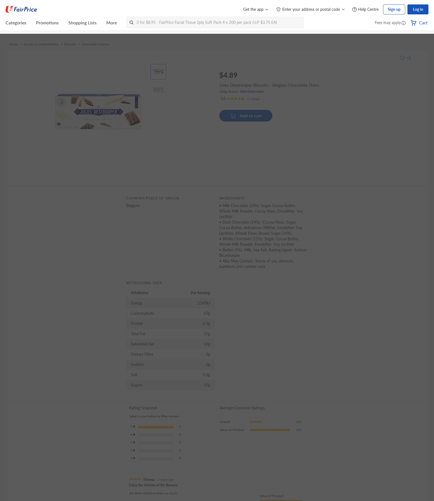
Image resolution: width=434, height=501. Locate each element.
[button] (403, 23)
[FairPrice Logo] (21, 9)
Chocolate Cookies (95, 44)
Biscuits (70, 44)
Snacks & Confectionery (41, 44)
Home (13, 44)
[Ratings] (240, 99)
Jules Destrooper (251, 91)
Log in (418, 9)
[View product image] (158, 72)
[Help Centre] (365, 9)
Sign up (394, 9)
